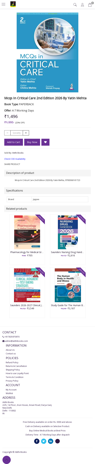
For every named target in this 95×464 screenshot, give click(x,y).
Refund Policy (12, 362)
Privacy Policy (12, 380)
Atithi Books (17, 152)
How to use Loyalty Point (17, 373)
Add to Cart (13, 142)
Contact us (11, 353)
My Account (11, 389)
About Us (10, 350)
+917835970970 (11, 336)
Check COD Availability (14, 159)
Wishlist (9, 393)
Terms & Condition (14, 377)
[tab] (75, 4)
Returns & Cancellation (16, 366)
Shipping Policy (13, 369)
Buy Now (32, 142)
